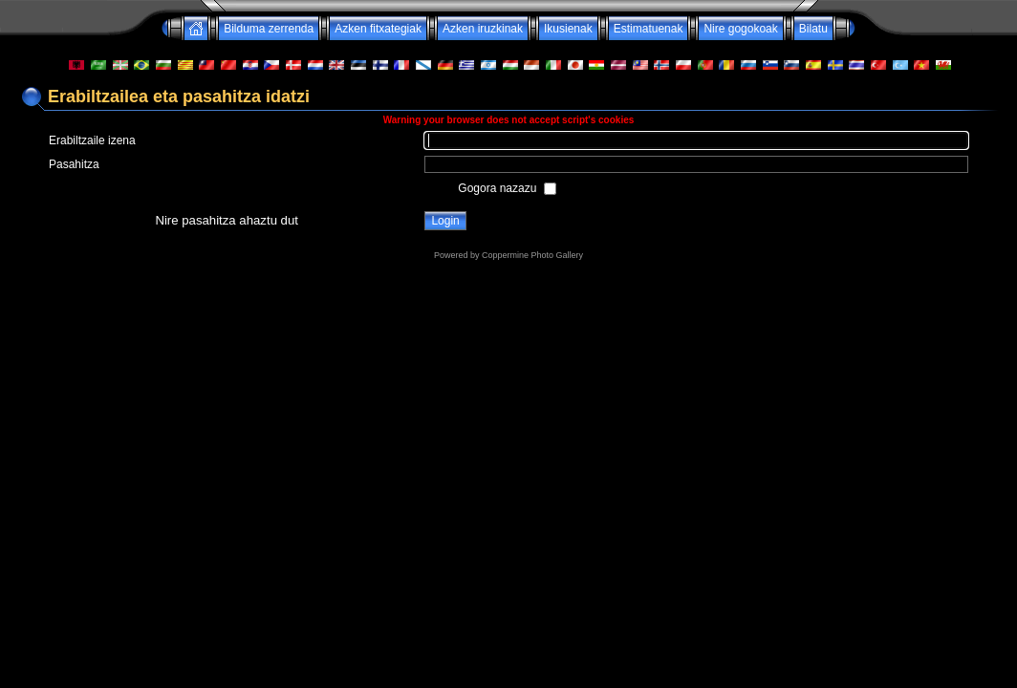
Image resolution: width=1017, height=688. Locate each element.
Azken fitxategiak (378, 28)
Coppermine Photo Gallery (532, 255)
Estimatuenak (648, 28)
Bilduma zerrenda (269, 28)
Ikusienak (568, 28)
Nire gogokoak (740, 28)
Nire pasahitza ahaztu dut (226, 220)
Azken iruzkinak (483, 28)
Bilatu (813, 28)
